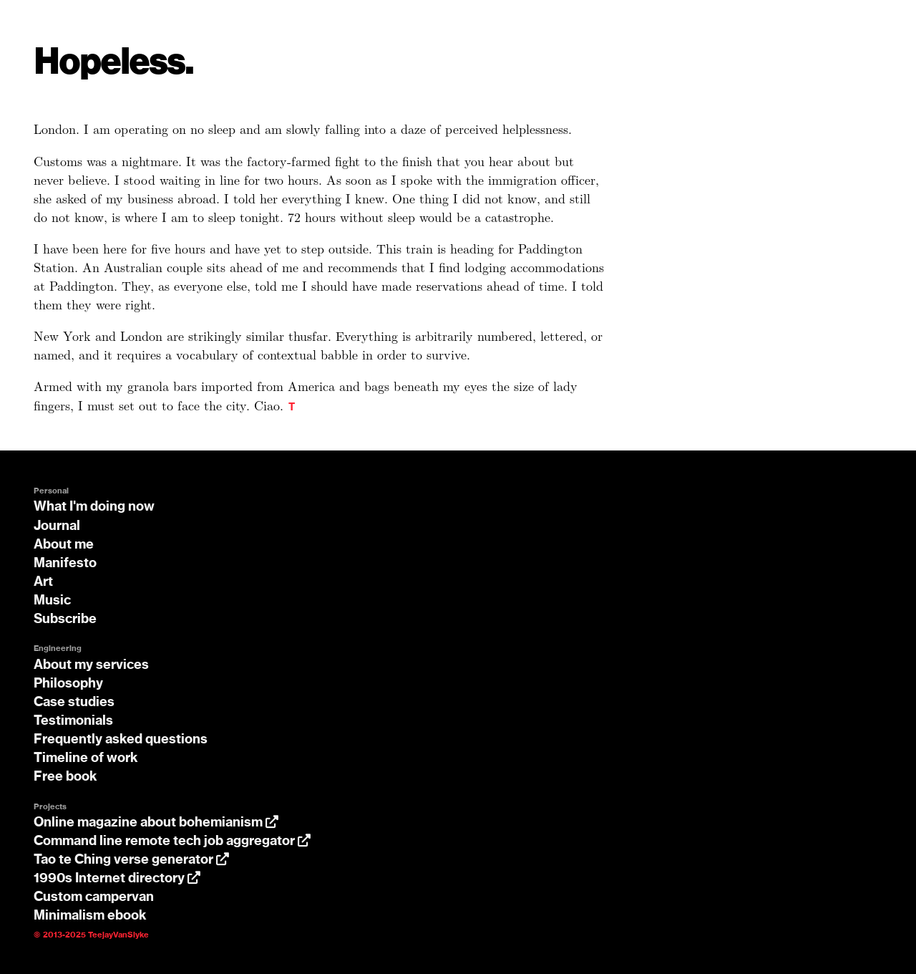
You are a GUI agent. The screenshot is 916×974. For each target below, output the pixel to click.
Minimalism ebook (90, 916)
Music (52, 600)
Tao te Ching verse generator (131, 860)
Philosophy (68, 684)
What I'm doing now (94, 507)
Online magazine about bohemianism (156, 822)
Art (43, 582)
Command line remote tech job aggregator (172, 841)
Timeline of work (86, 758)
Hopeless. (113, 63)
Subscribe (65, 619)
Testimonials (73, 721)
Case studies (74, 702)
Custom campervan (94, 897)
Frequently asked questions (121, 739)
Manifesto (65, 563)
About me (64, 545)
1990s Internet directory (117, 878)
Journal (57, 526)
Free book (65, 777)
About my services (91, 665)
